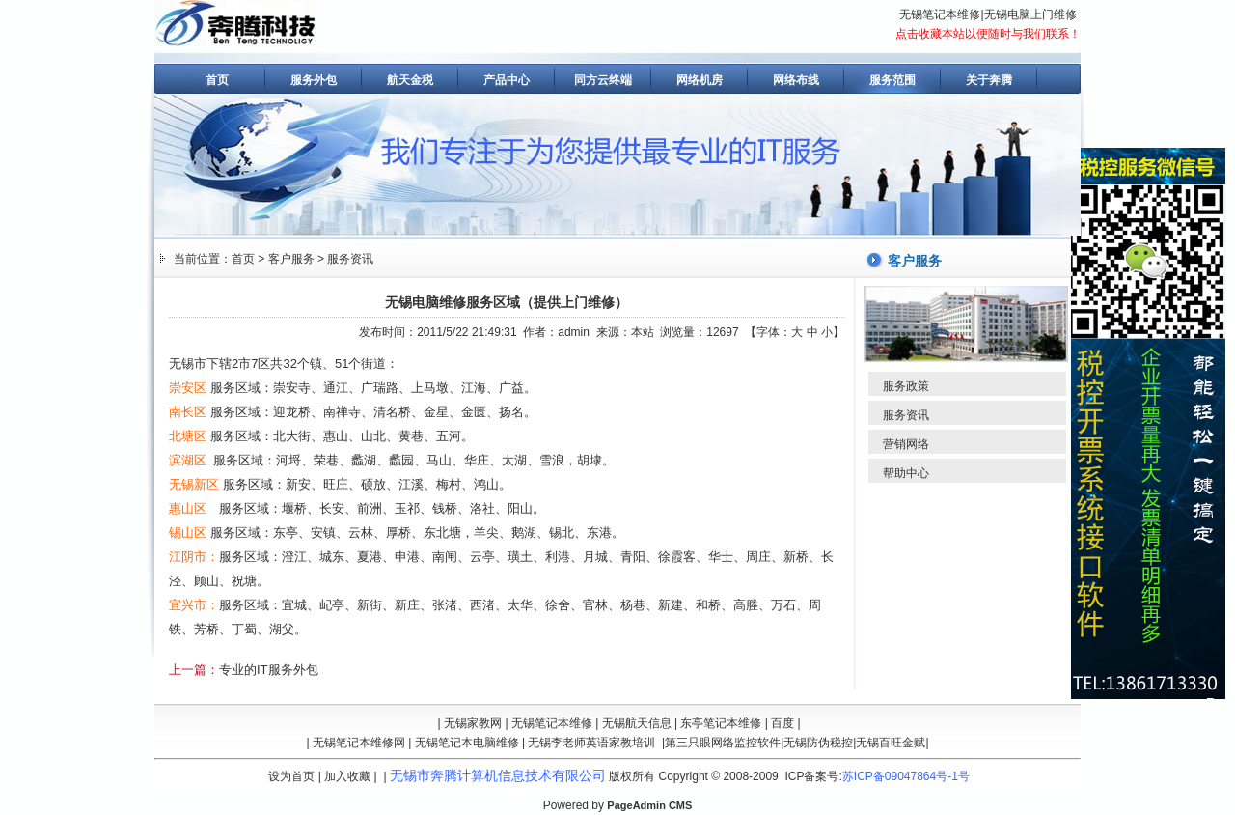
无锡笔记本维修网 (359, 742)
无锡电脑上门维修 (1030, 14)
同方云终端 (603, 80)
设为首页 (291, 776)
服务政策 (906, 386)
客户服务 (291, 259)
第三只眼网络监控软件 (723, 742)
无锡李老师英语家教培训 (591, 742)
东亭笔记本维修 (720, 723)
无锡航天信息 (637, 723)
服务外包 (313, 80)
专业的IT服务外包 (268, 669)
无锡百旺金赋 (890, 742)
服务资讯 (350, 259)
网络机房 (699, 80)
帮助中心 (906, 473)
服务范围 (892, 80)
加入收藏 (347, 776)
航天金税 (410, 80)
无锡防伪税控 (818, 742)
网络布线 (796, 80)
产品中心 (506, 80)
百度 (782, 723)
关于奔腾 (989, 80)
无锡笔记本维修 (939, 14)
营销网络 (906, 444)
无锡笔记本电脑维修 (467, 742)
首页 (217, 80)
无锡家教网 (473, 723)
